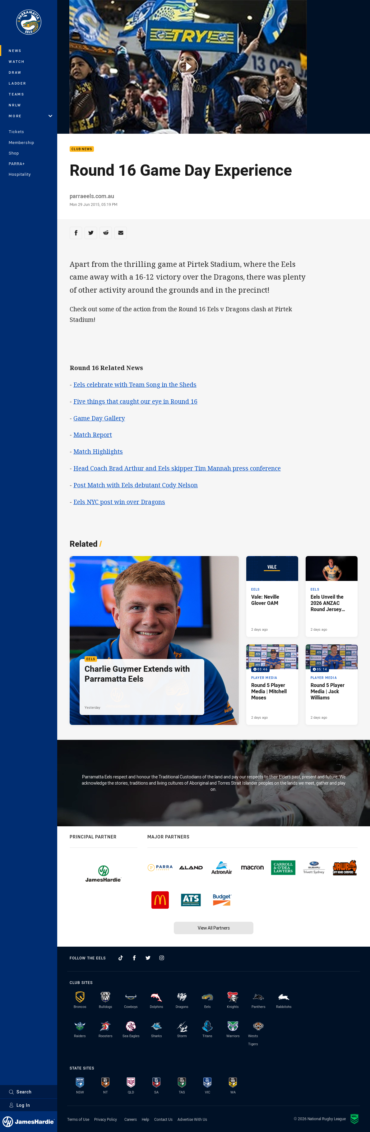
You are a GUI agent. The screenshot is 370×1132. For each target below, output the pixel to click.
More (30, 116)
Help (145, 1119)
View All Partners (214, 928)
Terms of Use (78, 1119)
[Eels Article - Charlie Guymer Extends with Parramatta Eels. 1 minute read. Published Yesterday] (154, 640)
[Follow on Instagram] (161, 957)
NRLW (15, 105)
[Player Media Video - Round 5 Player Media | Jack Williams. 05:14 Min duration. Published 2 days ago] (332, 684)
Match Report (92, 434)
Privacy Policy (105, 1119)
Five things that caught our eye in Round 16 (135, 401)
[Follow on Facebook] (134, 957)
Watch (17, 61)
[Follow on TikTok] (120, 957)
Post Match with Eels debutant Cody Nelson (135, 485)
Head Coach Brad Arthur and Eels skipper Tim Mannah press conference (177, 468)
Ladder (17, 83)
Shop (14, 153)
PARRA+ (17, 163)
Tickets (16, 131)
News (15, 50)
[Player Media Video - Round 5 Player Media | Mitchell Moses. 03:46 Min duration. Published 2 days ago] (272, 684)
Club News (82, 149)
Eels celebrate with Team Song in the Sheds (135, 384)
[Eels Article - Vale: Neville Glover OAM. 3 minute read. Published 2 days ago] (272, 596)
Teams (17, 94)
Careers (130, 1119)
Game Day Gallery (99, 418)
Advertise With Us (192, 1119)
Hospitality (20, 174)
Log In (19, 1105)
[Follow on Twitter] (148, 957)
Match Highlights (98, 451)
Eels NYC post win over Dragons (119, 502)
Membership (21, 142)
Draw (15, 72)
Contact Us (163, 1119)
